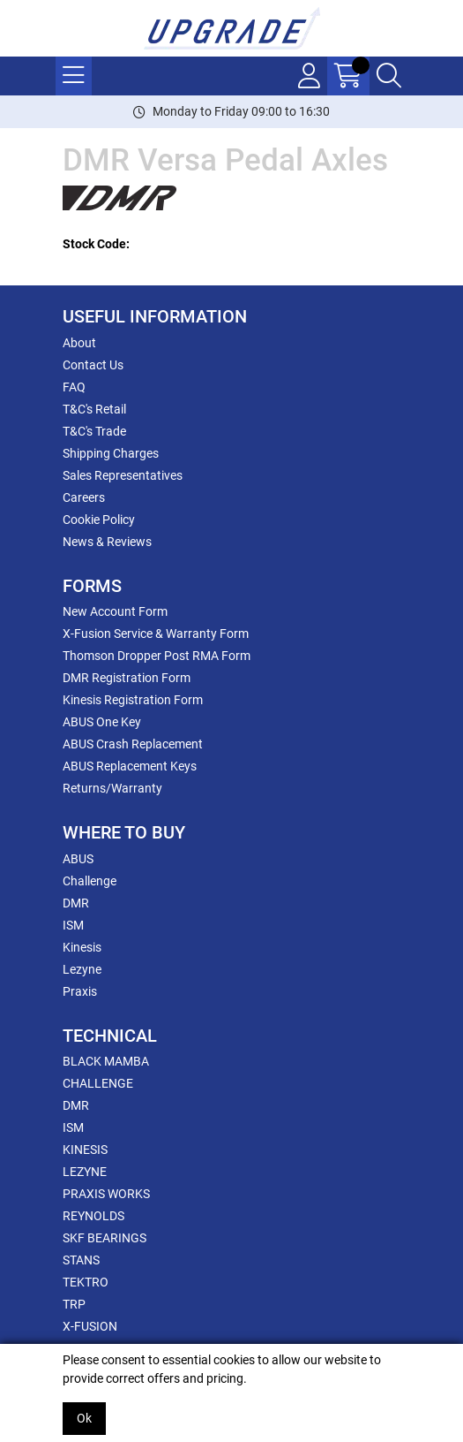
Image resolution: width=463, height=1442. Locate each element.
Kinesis (82, 947)
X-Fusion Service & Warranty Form (156, 633)
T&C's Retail (94, 409)
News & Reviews (107, 542)
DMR (76, 903)
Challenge (89, 881)
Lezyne (82, 969)
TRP (74, 1304)
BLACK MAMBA (106, 1061)
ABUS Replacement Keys (130, 766)
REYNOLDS (93, 1216)
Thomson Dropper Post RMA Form (156, 656)
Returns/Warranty (112, 788)
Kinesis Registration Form (133, 700)
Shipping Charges (111, 453)
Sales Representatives (123, 475)
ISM (73, 925)
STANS (81, 1260)
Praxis (80, 991)
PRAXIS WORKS (106, 1194)
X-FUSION (90, 1326)
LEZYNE (85, 1172)
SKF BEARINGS (104, 1238)
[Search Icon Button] (389, 76)
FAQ (74, 387)
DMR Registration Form (126, 678)
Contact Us (93, 365)
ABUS (78, 859)
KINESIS (85, 1149)
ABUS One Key (102, 722)
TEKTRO (85, 1282)
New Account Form (115, 611)
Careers (84, 497)
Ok (84, 1418)
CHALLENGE (98, 1083)
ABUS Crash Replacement (133, 744)
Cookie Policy (99, 519)
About (79, 343)
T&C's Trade (94, 431)
